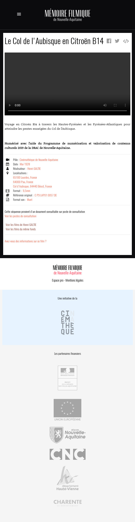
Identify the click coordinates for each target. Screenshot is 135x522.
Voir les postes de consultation (45, 214)
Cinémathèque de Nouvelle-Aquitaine (39, 160)
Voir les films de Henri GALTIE (21, 225)
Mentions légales (74, 280)
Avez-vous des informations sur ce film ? (25, 241)
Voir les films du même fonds (21, 229)
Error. (67, 84)
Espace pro (57, 280)
